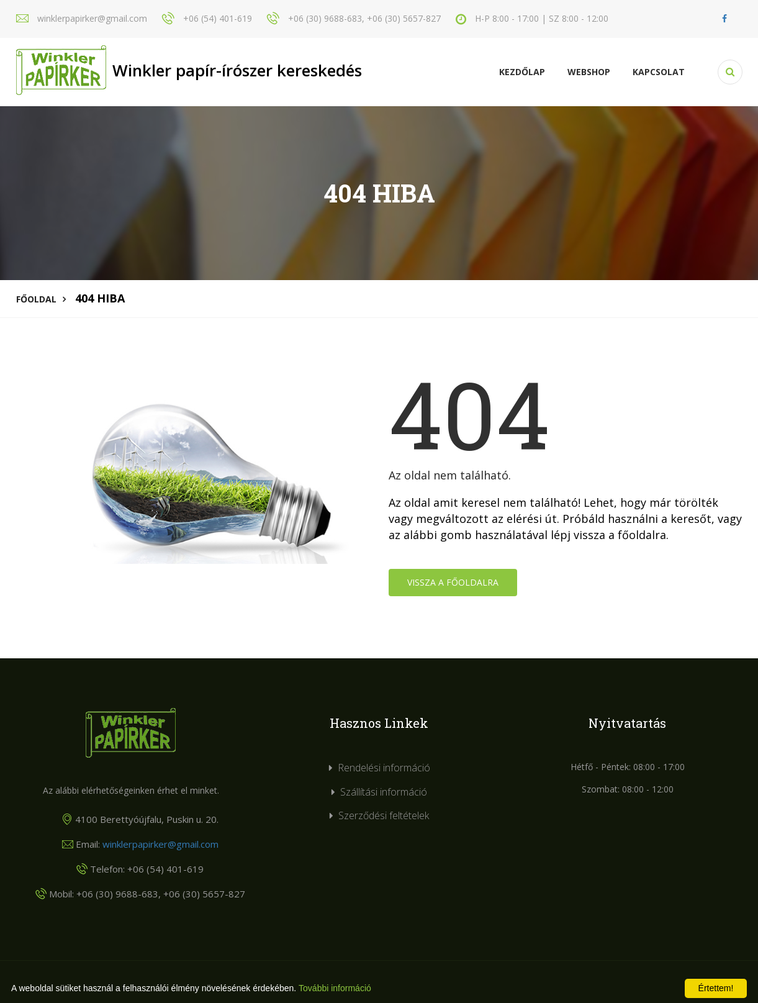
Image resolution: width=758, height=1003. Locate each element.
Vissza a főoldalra (453, 582)
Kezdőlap (522, 72)
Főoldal (36, 299)
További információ (335, 988)
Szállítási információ (383, 792)
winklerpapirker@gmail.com (160, 844)
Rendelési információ (384, 767)
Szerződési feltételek (383, 815)
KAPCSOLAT (659, 72)
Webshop (588, 72)
